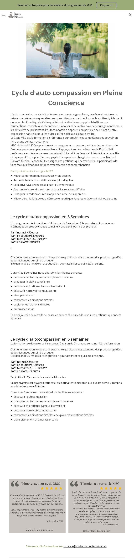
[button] (4, 14)
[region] (67, 5)
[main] (67, 97)
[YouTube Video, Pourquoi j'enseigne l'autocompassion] (67, 452)
